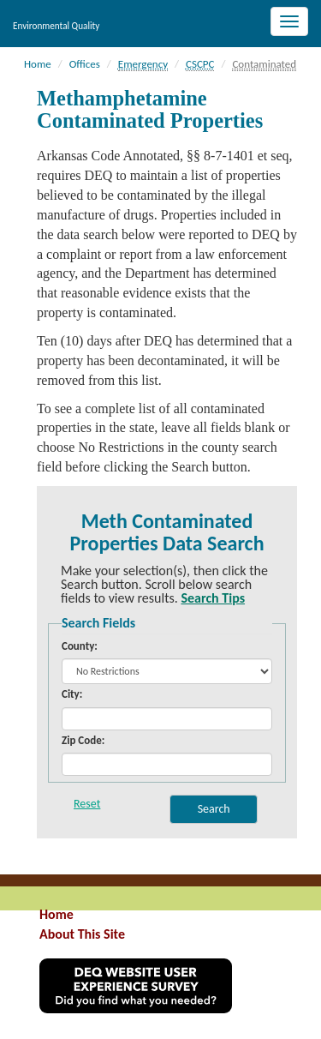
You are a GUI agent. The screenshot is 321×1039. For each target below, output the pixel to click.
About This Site (82, 934)
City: (72, 694)
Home (56, 914)
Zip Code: (83, 740)
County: (80, 646)
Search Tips (213, 598)
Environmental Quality (56, 26)
